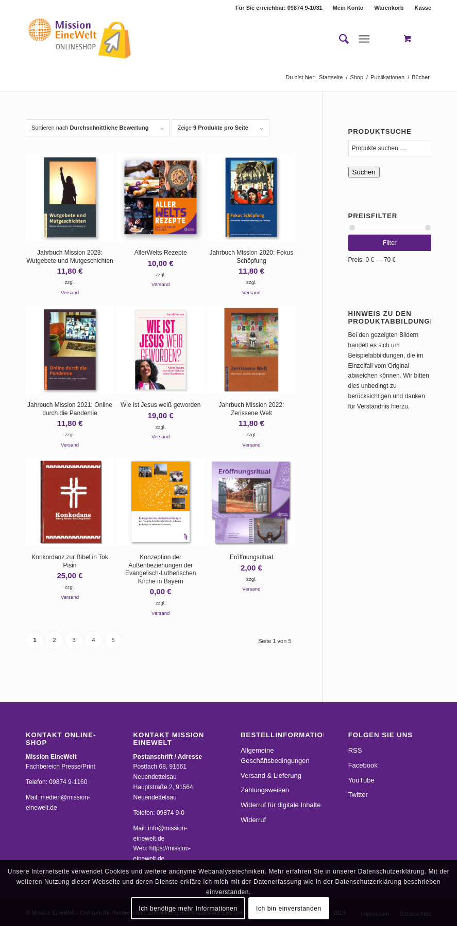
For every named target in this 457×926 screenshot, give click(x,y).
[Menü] (364, 39)
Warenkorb (389, 8)
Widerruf (253, 820)
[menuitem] (348, 7)
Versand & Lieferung (271, 775)
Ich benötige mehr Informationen (188, 908)
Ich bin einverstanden (288, 908)
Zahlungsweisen (265, 790)
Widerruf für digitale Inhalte (280, 805)
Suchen (364, 172)
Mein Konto (348, 8)
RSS (355, 750)
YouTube (361, 780)
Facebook (363, 765)
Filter (390, 242)
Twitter (358, 794)
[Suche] (339, 39)
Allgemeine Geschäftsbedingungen (275, 755)
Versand (70, 292)
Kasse (423, 8)
